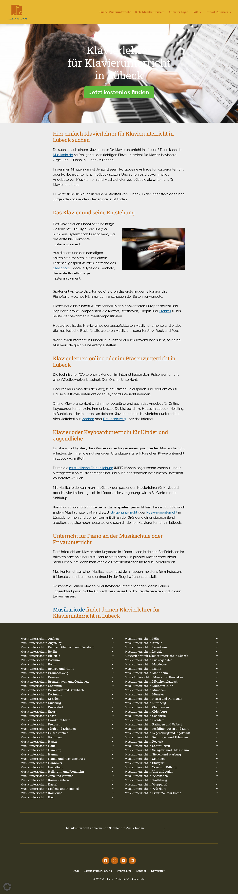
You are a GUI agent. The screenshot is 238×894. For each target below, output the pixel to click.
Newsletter (158, 870)
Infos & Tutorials (217, 12)
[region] (119, 73)
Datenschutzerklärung (98, 870)
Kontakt (141, 870)
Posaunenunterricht (161, 512)
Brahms (165, 311)
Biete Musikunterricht (149, 12)
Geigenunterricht (123, 512)
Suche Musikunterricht (115, 12)
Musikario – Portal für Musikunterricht (123, 879)
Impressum (124, 870)
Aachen (88, 419)
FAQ (195, 12)
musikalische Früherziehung (91, 468)
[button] (7, 886)
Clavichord (61, 268)
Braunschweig (114, 419)
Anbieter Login (178, 12)
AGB (76, 870)
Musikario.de (63, 155)
